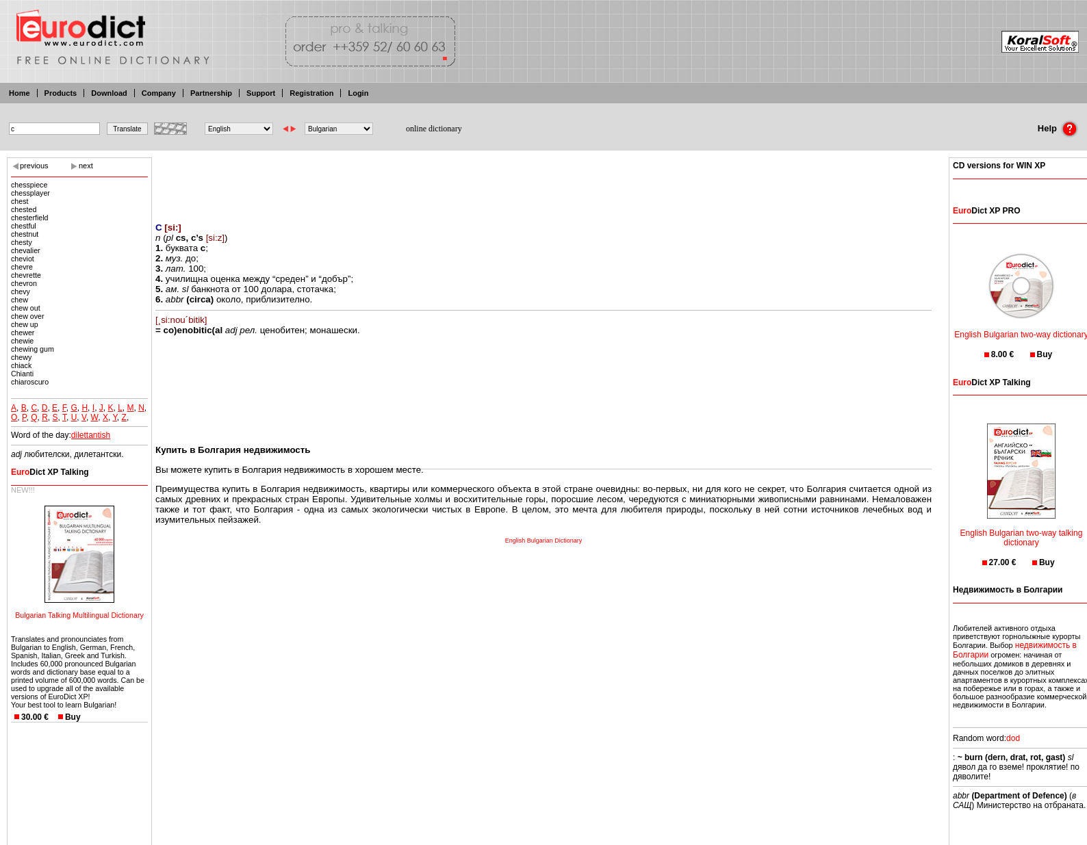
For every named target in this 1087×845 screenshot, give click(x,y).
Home (19, 93)
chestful (23, 226)
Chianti (22, 373)
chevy (20, 291)
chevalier (25, 250)
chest (19, 201)
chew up (24, 324)
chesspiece (29, 185)
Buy (73, 717)
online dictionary (434, 128)
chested (23, 209)
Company (159, 93)
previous (34, 165)
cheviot (22, 259)
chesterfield (30, 217)
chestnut (24, 234)
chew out (25, 308)
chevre (22, 267)
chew (19, 300)
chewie (22, 341)
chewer (22, 332)
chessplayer (30, 193)
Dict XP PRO (986, 211)
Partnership (211, 93)
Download (109, 93)
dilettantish (90, 435)
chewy (21, 357)
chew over (27, 316)
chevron (24, 283)
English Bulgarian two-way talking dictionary (1021, 529)
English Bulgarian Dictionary (544, 540)
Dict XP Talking (50, 472)
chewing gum (32, 349)
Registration (311, 93)
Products (60, 93)
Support (260, 93)
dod (1013, 738)
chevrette (26, 275)
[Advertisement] (543, 181)
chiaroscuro (30, 382)
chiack (21, 365)
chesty (21, 242)
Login (358, 93)
